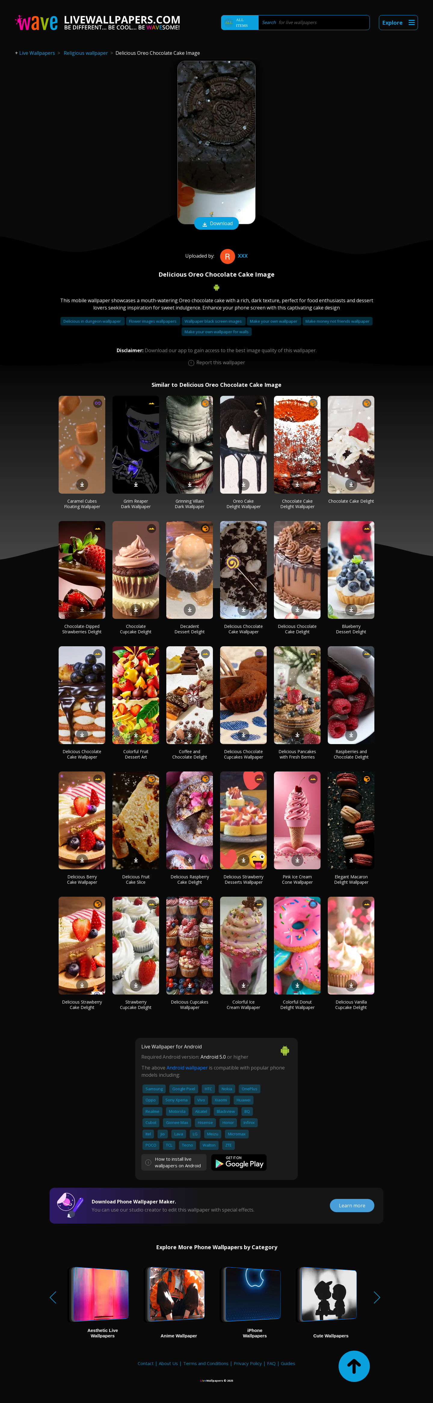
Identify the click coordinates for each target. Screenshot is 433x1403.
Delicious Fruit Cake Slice (136, 879)
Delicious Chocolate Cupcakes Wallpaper (243, 754)
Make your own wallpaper (274, 321)
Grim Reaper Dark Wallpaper (136, 503)
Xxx (233, 256)
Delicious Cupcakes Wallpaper (189, 1004)
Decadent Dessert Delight (189, 629)
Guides (288, 1363)
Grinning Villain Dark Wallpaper (189, 503)
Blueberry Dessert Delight (351, 629)
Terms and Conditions (206, 1363)
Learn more (352, 1205)
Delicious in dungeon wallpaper (92, 321)
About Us (168, 1363)
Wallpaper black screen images (214, 321)
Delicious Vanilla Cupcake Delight (351, 1004)
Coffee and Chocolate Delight (189, 754)
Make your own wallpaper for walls (217, 331)
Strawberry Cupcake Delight (136, 1004)
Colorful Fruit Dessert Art (136, 754)
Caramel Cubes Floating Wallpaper (82, 503)
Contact (146, 1363)
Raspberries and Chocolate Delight (351, 754)
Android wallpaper (187, 1067)
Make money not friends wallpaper (338, 321)
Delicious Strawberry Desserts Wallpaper (243, 879)
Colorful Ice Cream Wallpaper (243, 1004)
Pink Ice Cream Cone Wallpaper (297, 879)
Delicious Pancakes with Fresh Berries (297, 754)
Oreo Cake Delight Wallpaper (243, 503)
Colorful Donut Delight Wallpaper (297, 1004)
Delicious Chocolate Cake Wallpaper (243, 629)
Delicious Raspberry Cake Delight (189, 879)
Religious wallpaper (86, 53)
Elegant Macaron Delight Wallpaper (351, 879)
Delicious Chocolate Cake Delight (297, 629)
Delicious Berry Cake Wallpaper (82, 879)
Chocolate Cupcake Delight (136, 629)
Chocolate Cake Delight (351, 501)
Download (216, 224)
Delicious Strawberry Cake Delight (82, 1004)
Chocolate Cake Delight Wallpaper (297, 503)
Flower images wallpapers (153, 321)
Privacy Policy (248, 1363)
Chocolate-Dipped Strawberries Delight (82, 629)
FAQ (271, 1363)
